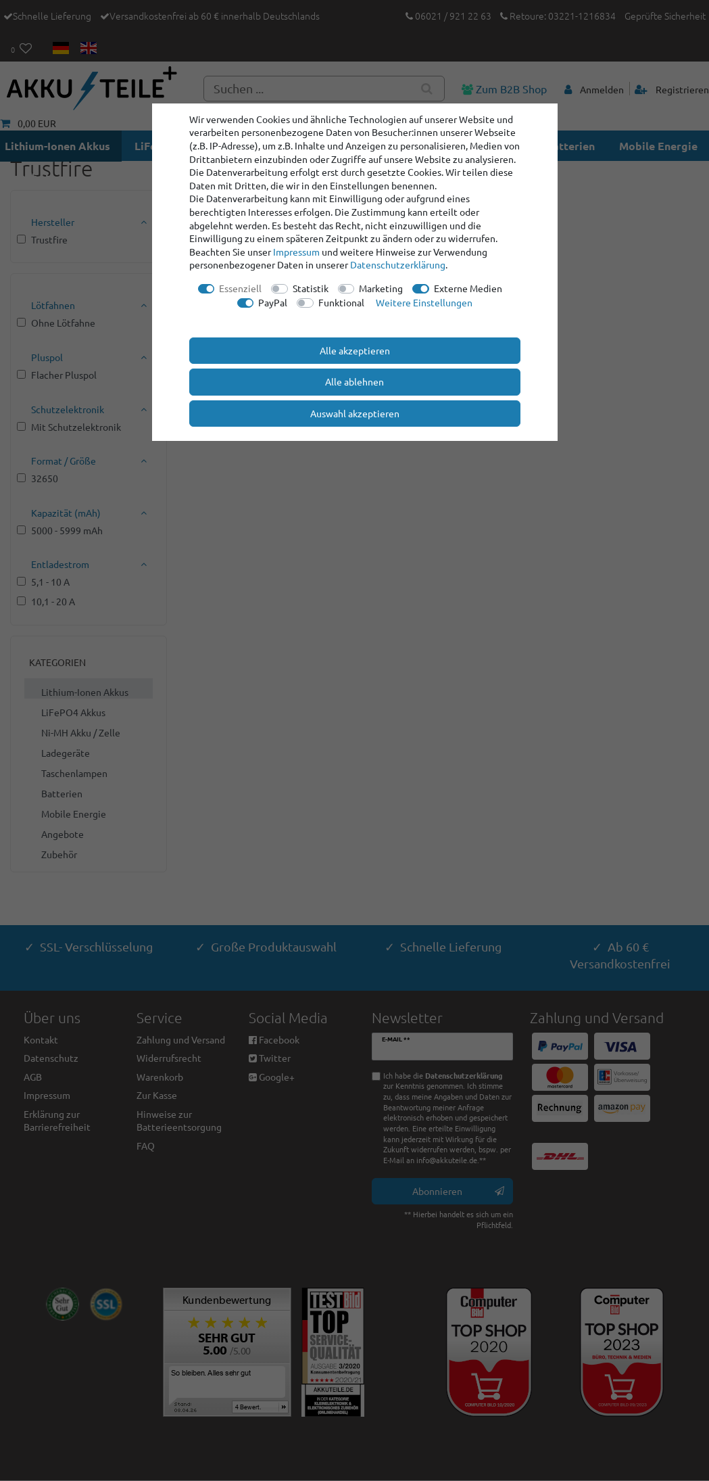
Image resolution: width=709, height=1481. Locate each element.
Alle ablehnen (354, 381)
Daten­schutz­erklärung (397, 264)
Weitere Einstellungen (424, 302)
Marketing (381, 288)
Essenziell (240, 288)
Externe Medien (468, 288)
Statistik (310, 288)
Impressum (296, 251)
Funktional (341, 302)
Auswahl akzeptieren (354, 413)
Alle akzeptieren (355, 350)
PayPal (272, 302)
